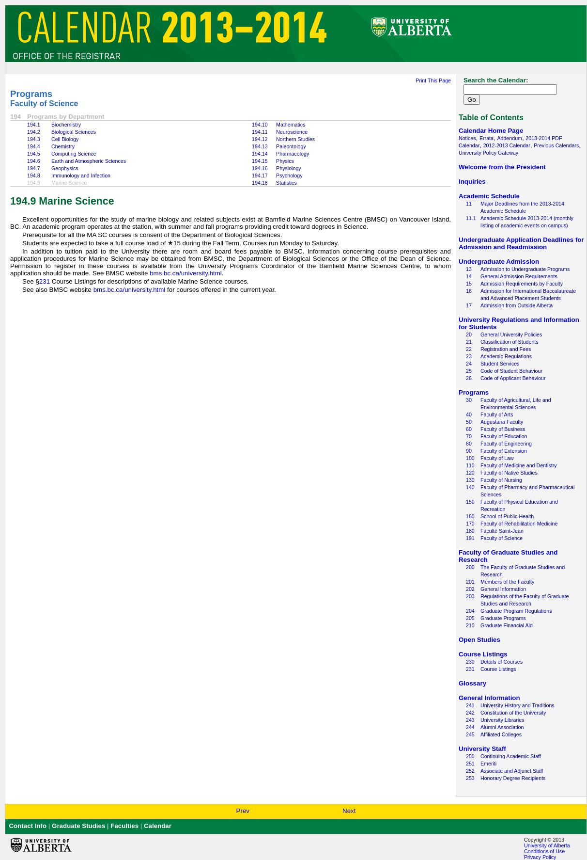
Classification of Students (509, 342)
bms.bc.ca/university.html (186, 273)
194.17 (260, 175)
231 (44, 281)
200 (470, 567)
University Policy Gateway (488, 153)
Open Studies (479, 639)
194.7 (33, 168)
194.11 (260, 132)
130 (470, 480)
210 (470, 625)
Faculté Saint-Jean (502, 531)
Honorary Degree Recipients (512, 778)
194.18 (260, 183)
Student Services (500, 363)
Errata (486, 138)
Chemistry (63, 146)
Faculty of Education (503, 436)
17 (469, 305)
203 (470, 596)
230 (470, 662)
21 (469, 342)
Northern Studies (295, 139)
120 (470, 473)
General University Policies (511, 334)
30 (469, 400)
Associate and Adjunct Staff (511, 771)
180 (470, 531)
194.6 (33, 161)
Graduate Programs (503, 618)
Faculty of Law (497, 458)
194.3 (33, 139)
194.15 (260, 161)
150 (470, 502)
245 (470, 734)
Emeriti (488, 763)
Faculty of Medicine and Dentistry (518, 465)
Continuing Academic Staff (510, 756)
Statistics (286, 183)
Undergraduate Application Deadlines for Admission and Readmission (521, 243)
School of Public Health (507, 516)
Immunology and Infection (80, 175)
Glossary (472, 683)
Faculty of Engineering (506, 443)
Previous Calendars (556, 145)
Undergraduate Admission (499, 261)
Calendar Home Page (491, 130)
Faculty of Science (44, 103)
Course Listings (483, 654)
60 (469, 429)
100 (470, 458)
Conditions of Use (544, 851)
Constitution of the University (513, 713)
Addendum (509, 138)
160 (470, 516)
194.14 (260, 154)
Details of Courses (501, 662)
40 (469, 414)
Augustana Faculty (501, 422)
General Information (503, 589)
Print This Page (433, 80)
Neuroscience (292, 132)
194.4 (33, 146)
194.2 (33, 132)
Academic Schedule (489, 196)
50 (469, 422)
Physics (285, 161)
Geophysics (64, 168)
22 (469, 349)
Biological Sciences (73, 132)
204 (470, 611)
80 (469, 443)
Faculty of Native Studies (509, 473)
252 (470, 771)
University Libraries (502, 720)
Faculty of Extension (503, 451)
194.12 (260, 139)
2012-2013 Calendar (506, 145)
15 (469, 284)
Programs (31, 94)
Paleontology (291, 146)
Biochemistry (66, 124)
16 (469, 291)
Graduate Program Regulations (516, 611)
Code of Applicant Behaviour (512, 378)
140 (470, 487)
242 (470, 713)
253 (470, 778)
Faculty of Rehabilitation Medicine (518, 523)
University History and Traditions (517, 705)
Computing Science (73, 154)
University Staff (482, 748)
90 (469, 451)
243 (470, 720)
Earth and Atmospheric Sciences (88, 161)
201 (470, 582)
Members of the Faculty (507, 582)
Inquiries (472, 181)
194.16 (260, 168)
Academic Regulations (506, 356)
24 (469, 363)
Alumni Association (502, 727)
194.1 (33, 124)
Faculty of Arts (496, 414)
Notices (467, 138)
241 (470, 705)
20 (469, 334)
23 (469, 356)
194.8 (33, 175)
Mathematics (290, 124)
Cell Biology (64, 139)
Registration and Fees (505, 349)
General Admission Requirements (518, 276)
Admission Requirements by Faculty (521, 284)
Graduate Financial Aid (506, 625)
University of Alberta (547, 845)
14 (469, 276)
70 (469, 436)
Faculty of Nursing (501, 480)
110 (470, 465)
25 (469, 371)
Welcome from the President (502, 167)
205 (470, 618)
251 (470, 763)
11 (469, 204)
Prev (242, 810)
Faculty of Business (502, 429)
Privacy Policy (540, 857)
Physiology (288, 168)
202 (470, 589)
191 (470, 538)
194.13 (260, 146)
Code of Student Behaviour (511, 371)
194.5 (33, 154)
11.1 (471, 218)
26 (469, 378)
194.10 (260, 124)
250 (470, 756)
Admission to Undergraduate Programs (525, 269)
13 (469, 269)
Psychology (289, 175)
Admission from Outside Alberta (516, 305)
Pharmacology (292, 154)
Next (348, 810)
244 (470, 727)
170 (470, 523)
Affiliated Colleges (501, 734)
